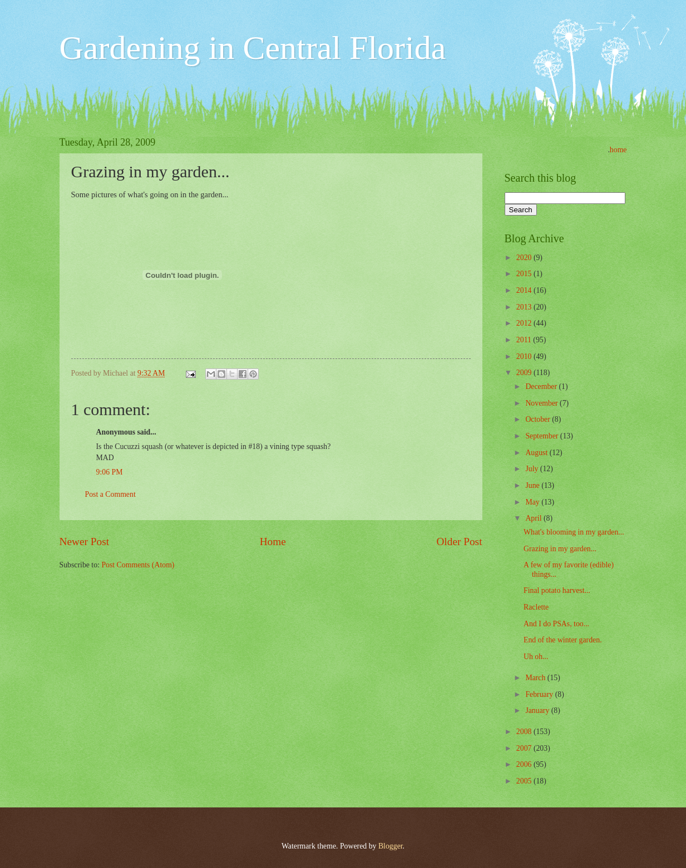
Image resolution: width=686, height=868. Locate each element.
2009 (525, 372)
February (540, 694)
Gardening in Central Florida (253, 47)
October (538, 419)
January (538, 710)
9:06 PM (109, 472)
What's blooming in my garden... (574, 532)
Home (273, 541)
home (618, 150)
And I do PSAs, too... (556, 624)
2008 (525, 731)
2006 (525, 764)
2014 (525, 290)
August (537, 452)
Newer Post (85, 541)
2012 (525, 323)
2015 (525, 274)
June (533, 485)
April (534, 518)
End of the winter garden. (563, 640)
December (542, 386)
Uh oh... (536, 656)
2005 (525, 781)
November (542, 403)
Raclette (536, 607)
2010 (525, 356)
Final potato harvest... (557, 590)
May (533, 502)
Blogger (390, 846)
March (536, 678)
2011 (525, 340)
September (542, 436)
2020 (525, 257)
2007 (525, 748)
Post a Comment (110, 494)
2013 (525, 307)
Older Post (459, 541)
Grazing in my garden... (560, 549)
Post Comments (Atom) (137, 565)
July (532, 469)
